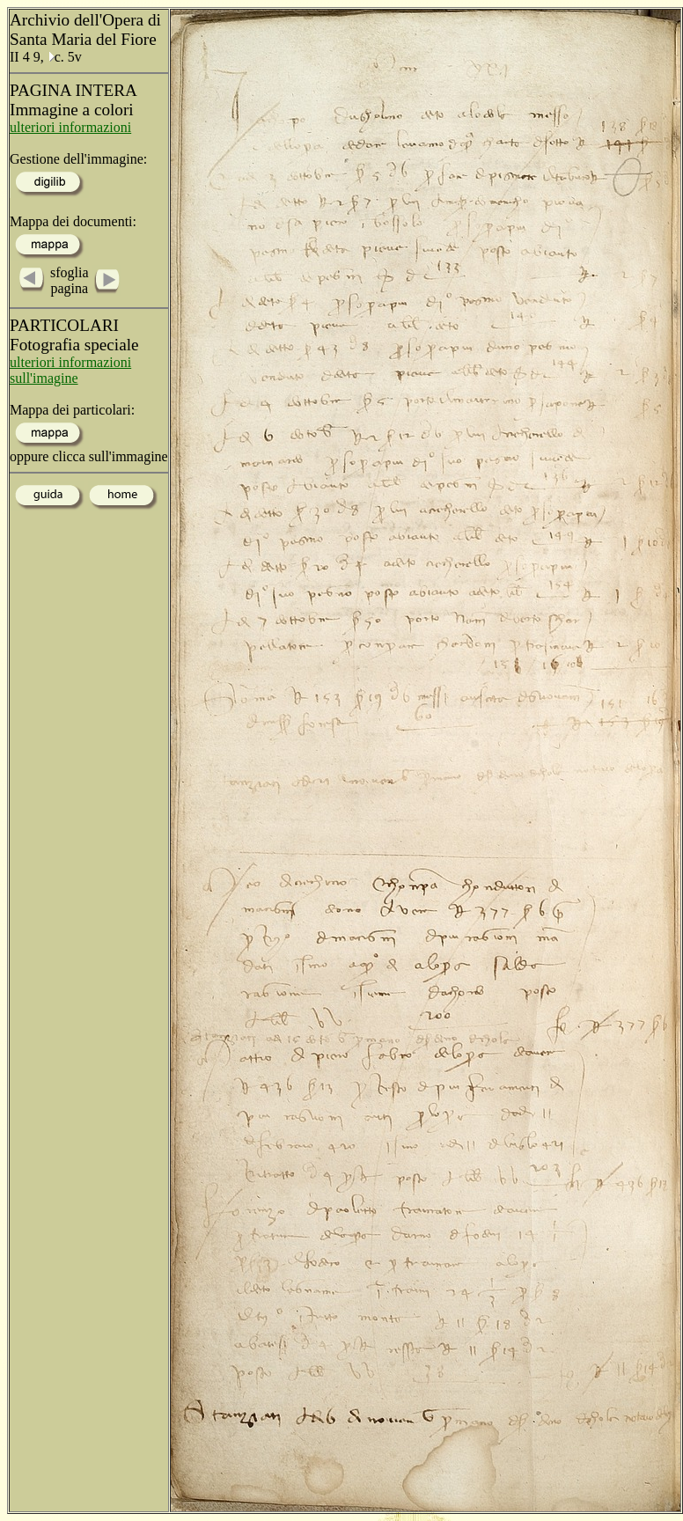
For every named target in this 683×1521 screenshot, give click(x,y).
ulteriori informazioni (70, 127)
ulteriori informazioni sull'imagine (70, 370)
